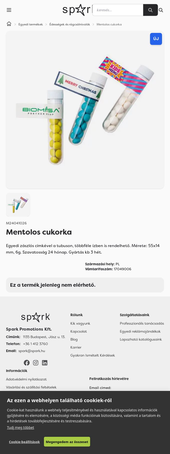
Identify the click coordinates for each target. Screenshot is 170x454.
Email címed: (100, 387)
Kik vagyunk (80, 323)
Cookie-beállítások (24, 442)
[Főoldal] (35, 317)
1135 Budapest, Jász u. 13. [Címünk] (44, 337)
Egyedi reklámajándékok (140, 331)
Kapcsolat (78, 331)
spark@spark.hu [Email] (31, 351)
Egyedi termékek (30, 24)
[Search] (150, 10)
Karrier (75, 347)
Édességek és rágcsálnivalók (69, 24)
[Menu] (9, 10)
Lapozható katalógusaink (141, 339)
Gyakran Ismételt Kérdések (92, 355)
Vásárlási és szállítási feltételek (31, 387)
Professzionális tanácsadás (142, 323)
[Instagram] (35, 362)
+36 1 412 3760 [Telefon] (35, 344)
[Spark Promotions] (80, 10)
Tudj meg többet (20, 427)
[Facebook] (26, 362)
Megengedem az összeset (67, 442)
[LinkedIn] (44, 362)
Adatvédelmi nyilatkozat (26, 379)
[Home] (9, 24)
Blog (74, 339)
